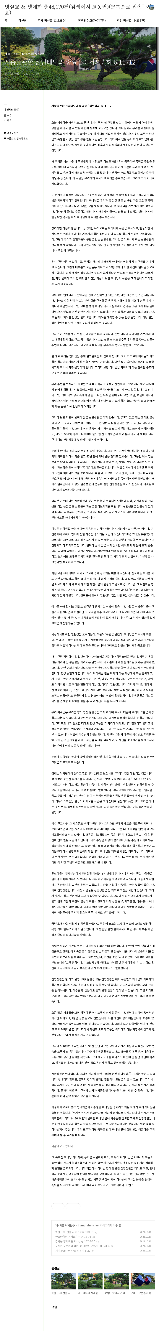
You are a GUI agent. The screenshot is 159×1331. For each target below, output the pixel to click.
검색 (143, 7)
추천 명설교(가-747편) (91, 20)
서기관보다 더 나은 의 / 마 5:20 (72, 1250)
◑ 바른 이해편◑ (65, 1225)
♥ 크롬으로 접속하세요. (16, 138)
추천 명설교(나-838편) (131, 20)
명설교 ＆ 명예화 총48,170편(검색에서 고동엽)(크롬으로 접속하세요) (78, 7)
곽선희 (22, 20)
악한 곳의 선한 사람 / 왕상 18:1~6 (74, 1232)
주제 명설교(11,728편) (52, 20)
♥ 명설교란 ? (11, 133)
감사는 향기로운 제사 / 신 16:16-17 (75, 1241)
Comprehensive (88, 1225)
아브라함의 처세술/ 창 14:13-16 (73, 1236)
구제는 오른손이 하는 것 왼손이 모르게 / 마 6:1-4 (82, 1246)
